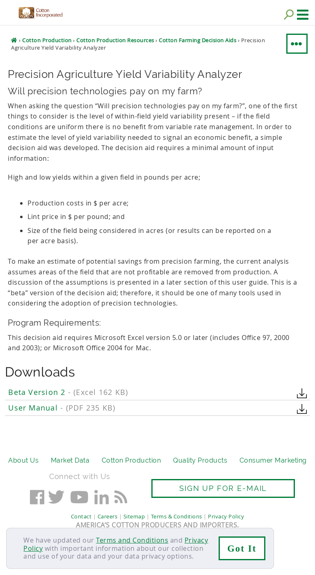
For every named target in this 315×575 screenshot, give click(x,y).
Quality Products (200, 460)
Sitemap (134, 516)
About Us (23, 460)
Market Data (70, 460)
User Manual (61, 408)
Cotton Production (131, 460)
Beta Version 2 (68, 392)
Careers (108, 516)
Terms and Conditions (132, 540)
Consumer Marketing (273, 460)
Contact (81, 516)
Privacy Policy (226, 516)
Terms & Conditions (176, 516)
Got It (241, 548)
